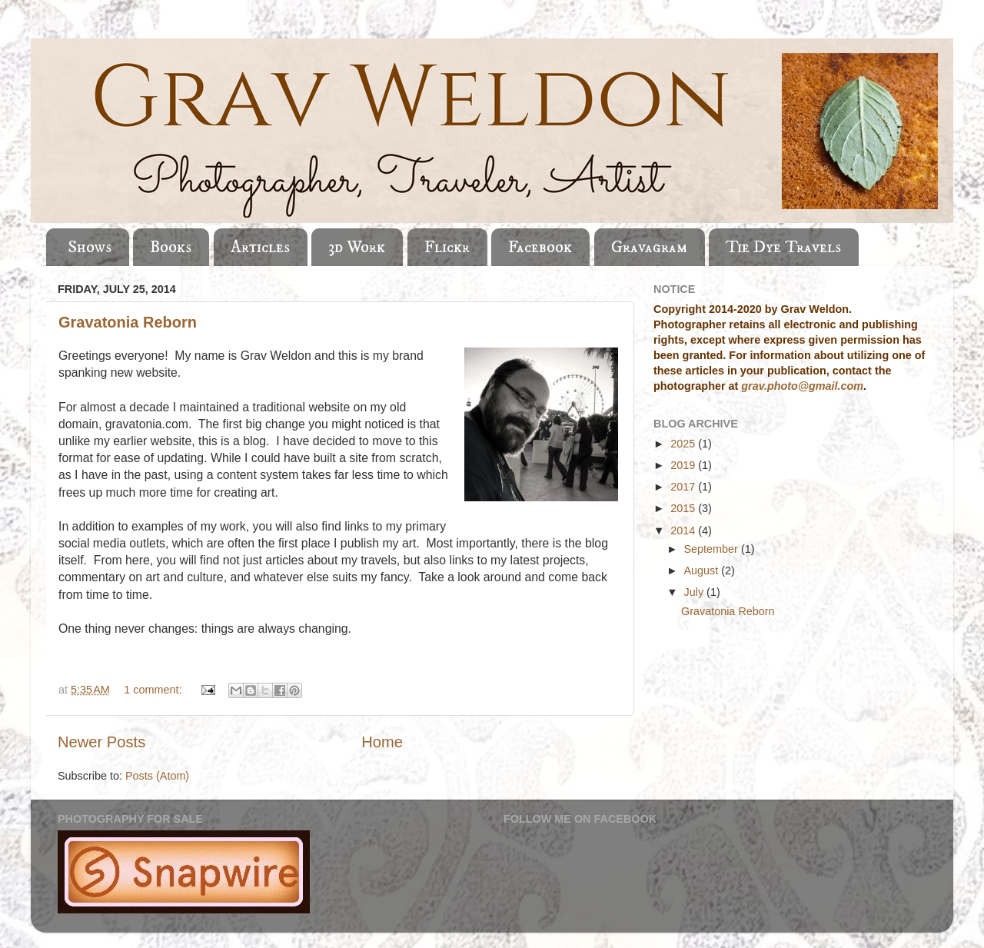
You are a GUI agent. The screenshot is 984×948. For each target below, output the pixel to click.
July (695, 592)
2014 (684, 530)
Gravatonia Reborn (127, 322)
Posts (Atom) (157, 776)
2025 (684, 443)
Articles (260, 247)
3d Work (356, 247)
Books (170, 247)
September (712, 549)
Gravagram (649, 247)
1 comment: (154, 690)
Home (382, 741)
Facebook (540, 247)
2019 (684, 465)
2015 (684, 508)
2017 (684, 487)
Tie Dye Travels (783, 247)
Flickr (447, 247)
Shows (89, 247)
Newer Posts (101, 741)
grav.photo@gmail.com (802, 386)
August (703, 570)
